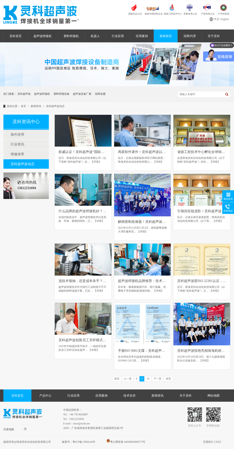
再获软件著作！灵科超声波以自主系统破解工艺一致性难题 (142, 152)
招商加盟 (100, 93)
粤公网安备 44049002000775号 (125, 441)
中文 (216, 19)
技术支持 (129, 395)
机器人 (95, 36)
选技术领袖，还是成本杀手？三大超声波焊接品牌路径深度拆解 (83, 281)
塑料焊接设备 (61, 93)
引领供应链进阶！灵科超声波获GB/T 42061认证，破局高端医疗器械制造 (201, 211)
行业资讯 (17, 144)
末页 (168, 378)
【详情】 (96, 161)
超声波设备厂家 (82, 93)
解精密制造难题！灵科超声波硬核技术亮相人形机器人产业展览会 (142, 222)
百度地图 (15, 429)
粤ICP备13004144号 (84, 441)
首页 (24, 106)
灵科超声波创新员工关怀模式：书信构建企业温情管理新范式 (83, 340)
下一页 (157, 378)
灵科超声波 (24, 93)
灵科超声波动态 (55, 106)
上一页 (128, 378)
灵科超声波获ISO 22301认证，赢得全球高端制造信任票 (201, 281)
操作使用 (17, 134)
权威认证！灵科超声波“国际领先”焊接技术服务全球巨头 (83, 152)
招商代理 (190, 36)
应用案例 (142, 36)
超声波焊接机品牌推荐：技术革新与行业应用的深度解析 (142, 281)
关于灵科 (185, 395)
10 (148, 378)
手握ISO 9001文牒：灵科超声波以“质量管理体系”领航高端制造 (142, 351)
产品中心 (45, 395)
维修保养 (17, 154)
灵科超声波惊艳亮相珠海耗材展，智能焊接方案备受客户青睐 (201, 351)
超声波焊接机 (43, 36)
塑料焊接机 (71, 36)
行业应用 (118, 36)
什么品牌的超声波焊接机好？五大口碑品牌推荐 (83, 211)
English (225, 19)
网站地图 (213, 395)
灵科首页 (15, 36)
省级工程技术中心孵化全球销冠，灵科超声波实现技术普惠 (201, 152)
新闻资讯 (166, 36)
